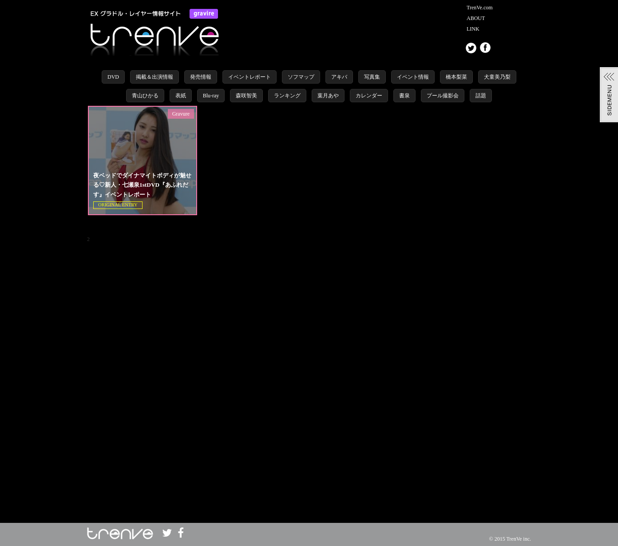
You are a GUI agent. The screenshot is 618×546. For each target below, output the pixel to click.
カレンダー (369, 95)
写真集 (372, 77)
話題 (480, 95)
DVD (113, 77)
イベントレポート (249, 77)
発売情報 (200, 77)
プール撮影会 (443, 95)
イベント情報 (413, 77)
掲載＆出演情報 (154, 77)
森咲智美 (246, 95)
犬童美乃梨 (497, 77)
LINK (473, 29)
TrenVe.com (480, 7)
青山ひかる (145, 95)
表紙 (180, 95)
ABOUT (476, 18)
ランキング (287, 95)
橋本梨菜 (456, 77)
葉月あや (328, 95)
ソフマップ (301, 77)
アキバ (339, 77)
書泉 (404, 95)
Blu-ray (211, 95)
